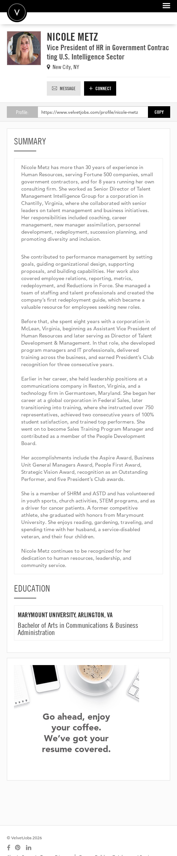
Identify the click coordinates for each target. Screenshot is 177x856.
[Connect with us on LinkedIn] (29, 848)
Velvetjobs (17, 12)
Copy (159, 112)
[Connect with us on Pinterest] (18, 848)
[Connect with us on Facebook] (8, 848)
